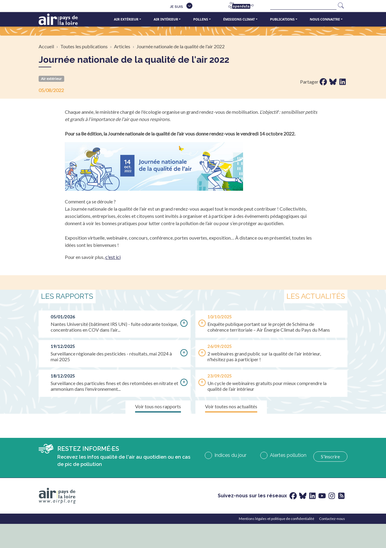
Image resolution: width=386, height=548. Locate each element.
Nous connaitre (325, 19)
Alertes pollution (288, 455)
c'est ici (113, 257)
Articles (122, 46)
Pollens (200, 19)
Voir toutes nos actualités (231, 406)
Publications (282, 19)
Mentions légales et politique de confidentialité (276, 518)
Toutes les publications (84, 46)
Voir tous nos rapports (158, 406)
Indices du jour (230, 455)
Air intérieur (165, 19)
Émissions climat (239, 19)
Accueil (46, 46)
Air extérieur (126, 19)
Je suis (176, 7)
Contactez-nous (332, 518)
